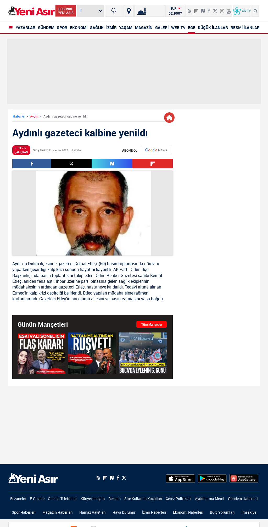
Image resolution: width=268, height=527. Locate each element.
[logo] (33, 477)
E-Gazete (37, 498)
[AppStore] (180, 478)
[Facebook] (209, 9)
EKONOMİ (78, 27)
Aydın (34, 116)
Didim (33, 264)
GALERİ (162, 27)
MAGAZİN (144, 27)
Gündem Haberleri (243, 498)
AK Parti (121, 269)
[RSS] (189, 9)
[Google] (156, 150)
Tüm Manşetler (151, 324)
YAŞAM (125, 27)
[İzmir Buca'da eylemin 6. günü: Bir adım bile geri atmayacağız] (143, 353)
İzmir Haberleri (154, 512)
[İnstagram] (222, 9)
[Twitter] (215, 9)
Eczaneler (18, 498)
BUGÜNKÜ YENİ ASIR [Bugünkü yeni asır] (66, 11)
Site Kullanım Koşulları (143, 498)
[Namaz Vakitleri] (150, 10)
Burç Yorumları (222, 512)
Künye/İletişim (93, 498)
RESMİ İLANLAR (245, 27)
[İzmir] (114, 10)
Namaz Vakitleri (92, 512)
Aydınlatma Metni (209, 498)
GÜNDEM (46, 27)
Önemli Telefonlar (62, 498)
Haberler (19, 116)
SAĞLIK (97, 27)
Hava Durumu (124, 512)
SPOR (62, 27)
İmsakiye (249, 512)
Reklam (114, 498)
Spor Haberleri (24, 512)
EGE (191, 27)
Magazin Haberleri (57, 512)
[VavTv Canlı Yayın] (242, 11)
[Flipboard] (196, 9)
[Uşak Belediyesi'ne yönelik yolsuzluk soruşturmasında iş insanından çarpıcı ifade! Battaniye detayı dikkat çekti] (92, 353)
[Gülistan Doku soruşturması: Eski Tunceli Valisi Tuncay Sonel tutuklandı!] (41, 353)
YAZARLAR (25, 27)
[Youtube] (229, 9)
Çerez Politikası (178, 498)
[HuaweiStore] (243, 478)
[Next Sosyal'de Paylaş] (203, 9)
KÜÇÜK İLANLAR (213, 27)
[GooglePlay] (212, 478)
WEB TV (178, 27)
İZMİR (111, 27)
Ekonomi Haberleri (188, 512)
